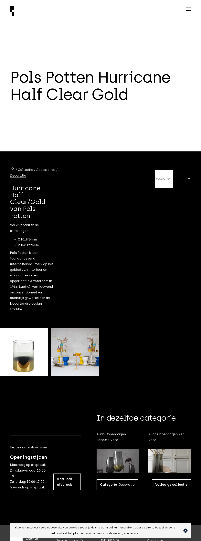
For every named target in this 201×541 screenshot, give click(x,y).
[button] (185, 530)
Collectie (25, 170)
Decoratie (18, 175)
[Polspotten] (171, 179)
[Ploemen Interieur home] (60, 11)
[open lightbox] (24, 352)
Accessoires (45, 170)
